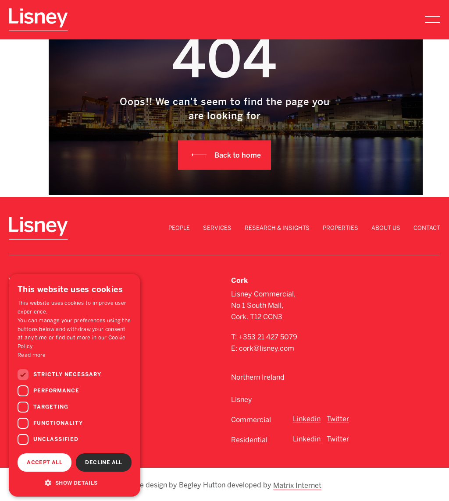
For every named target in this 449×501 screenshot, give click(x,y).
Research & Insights (277, 228)
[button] (75, 482)
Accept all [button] (44, 462)
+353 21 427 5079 (268, 337)
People (179, 228)
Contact (426, 228)
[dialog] (74, 385)
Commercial (251, 420)
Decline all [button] (103, 462)
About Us (385, 228)
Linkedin (307, 419)
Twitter (338, 419)
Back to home (237, 155)
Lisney (241, 399)
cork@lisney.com (266, 348)
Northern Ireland (258, 377)
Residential (249, 440)
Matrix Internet (298, 484)
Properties (340, 228)
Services (217, 228)
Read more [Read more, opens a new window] (32, 355)
